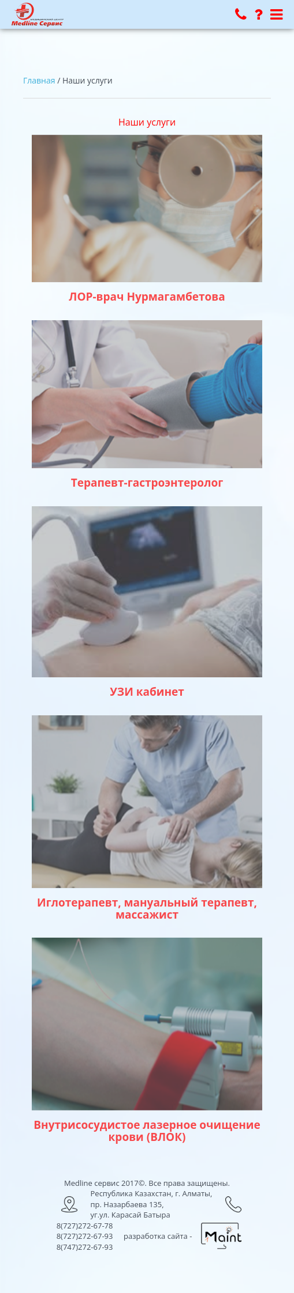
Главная (39, 80)
